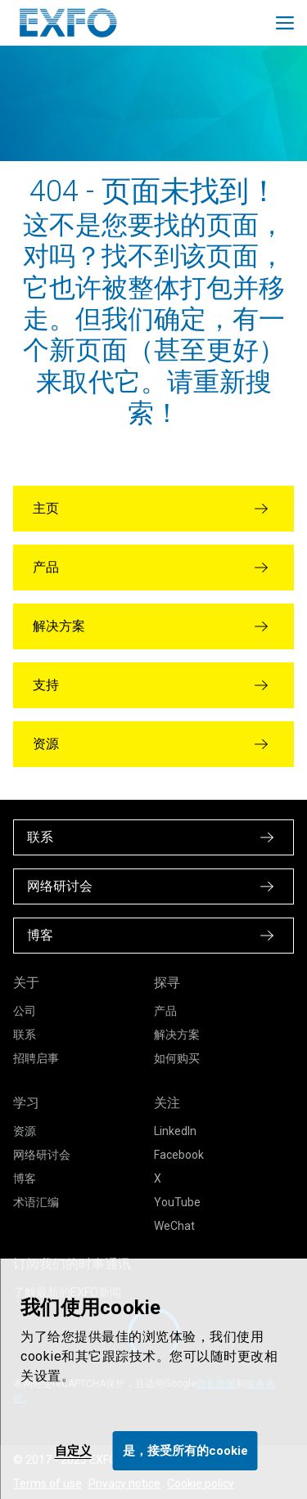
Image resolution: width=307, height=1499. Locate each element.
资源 (24, 1131)
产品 (165, 1010)
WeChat (174, 1225)
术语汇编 (36, 1202)
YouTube (177, 1202)
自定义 (73, 1450)
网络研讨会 (41, 1154)
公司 (24, 1010)
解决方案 (177, 1034)
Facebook (179, 1154)
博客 (24, 1178)
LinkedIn (175, 1131)
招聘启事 (36, 1058)
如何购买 (177, 1058)
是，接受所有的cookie (185, 1450)
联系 (24, 1034)
